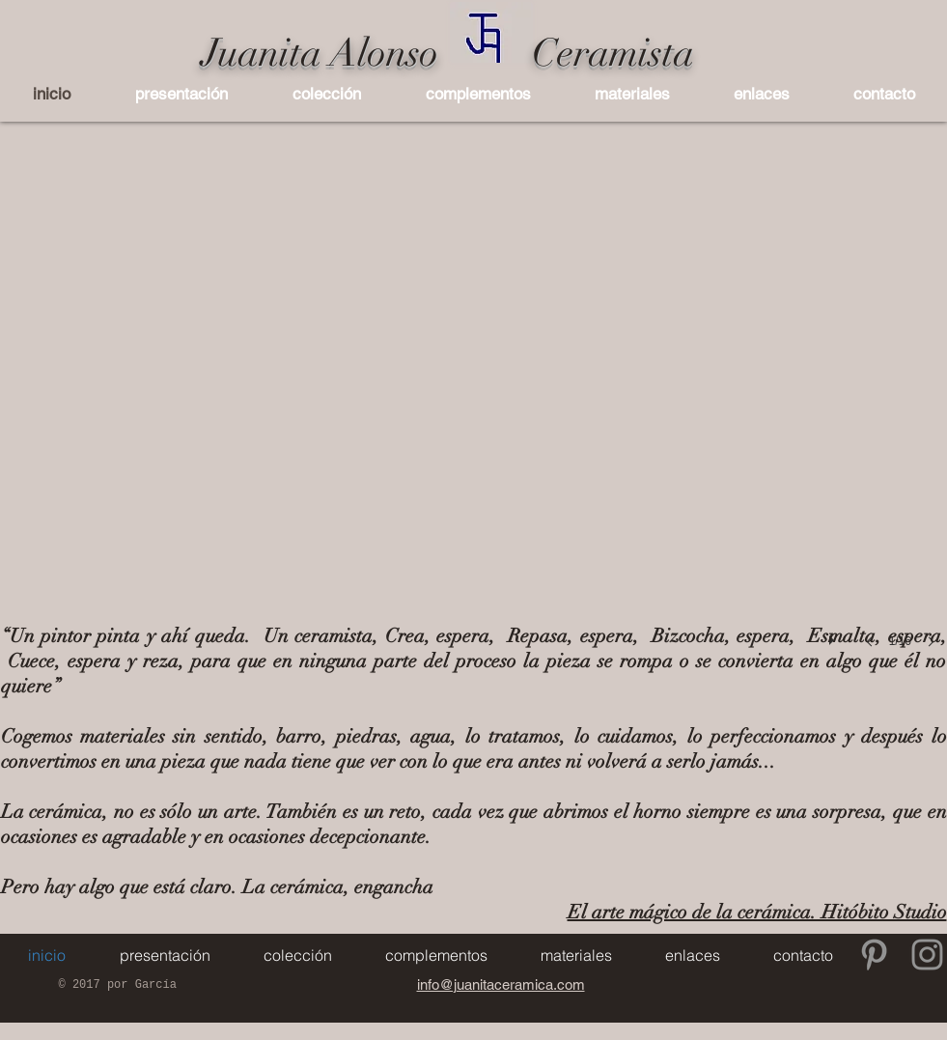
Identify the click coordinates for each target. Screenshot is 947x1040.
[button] (327, 93)
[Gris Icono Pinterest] (874, 954)
